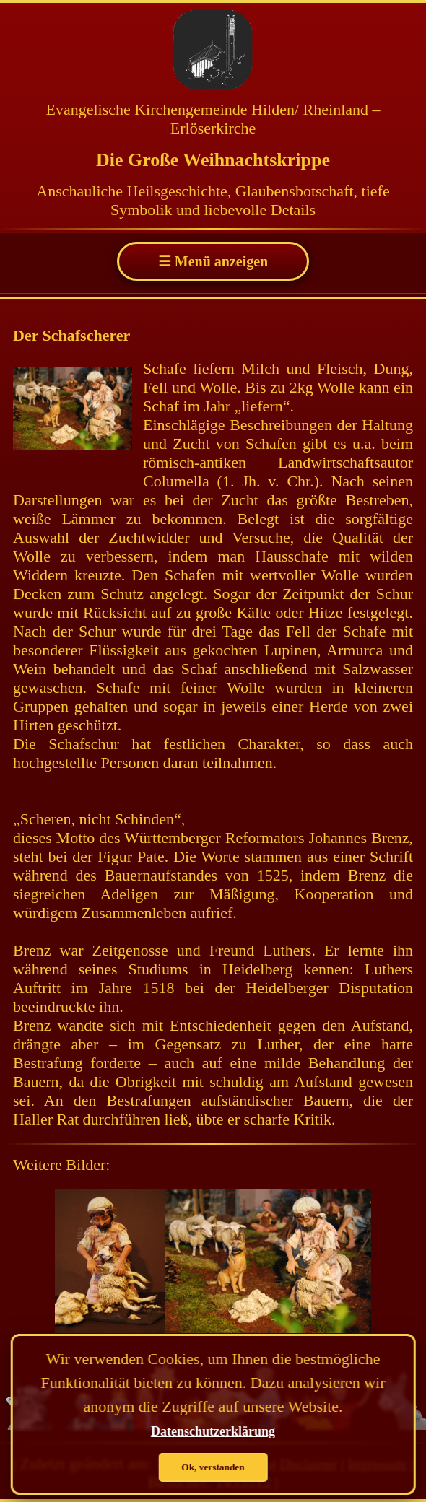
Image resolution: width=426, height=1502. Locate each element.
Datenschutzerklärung (213, 1431)
